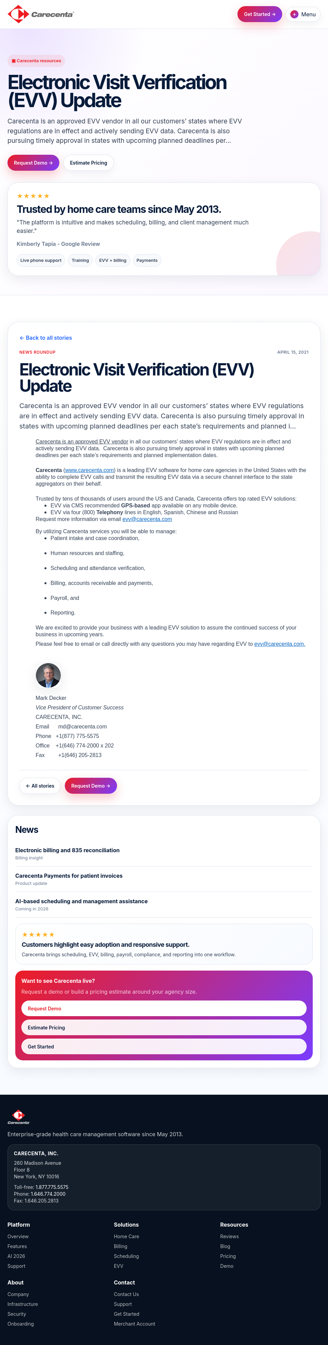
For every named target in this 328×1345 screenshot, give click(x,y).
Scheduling (126, 1256)
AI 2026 (16, 1256)
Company (18, 1294)
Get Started (41, 1046)
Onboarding (20, 1324)
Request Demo (44, 1008)
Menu (303, 14)
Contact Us (126, 1294)
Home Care (126, 1236)
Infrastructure (22, 1304)
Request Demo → (33, 163)
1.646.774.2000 (48, 1194)
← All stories (40, 786)
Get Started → (260, 14)
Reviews (229, 1236)
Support (16, 1266)
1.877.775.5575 (52, 1187)
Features (17, 1246)
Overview (18, 1236)
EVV (118, 1266)
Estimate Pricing (88, 163)
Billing (121, 1246)
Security (16, 1314)
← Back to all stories (45, 337)
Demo (226, 1266)
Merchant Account (134, 1324)
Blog (225, 1246)
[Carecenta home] (41, 14)
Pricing (228, 1256)
